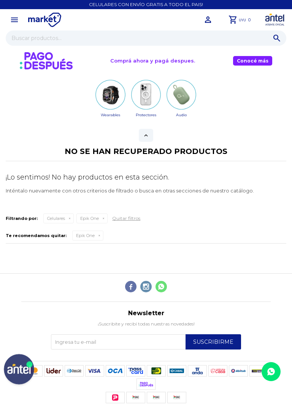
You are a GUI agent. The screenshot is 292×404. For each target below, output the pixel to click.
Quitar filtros (126, 218)
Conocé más (252, 61)
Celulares (56, 218)
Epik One (89, 218)
